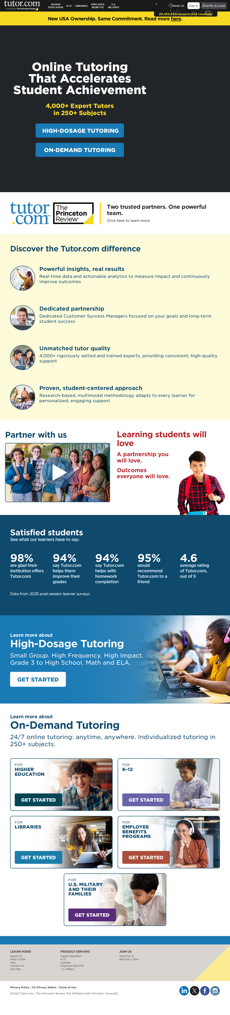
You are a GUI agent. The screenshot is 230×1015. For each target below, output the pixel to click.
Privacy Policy (19, 987)
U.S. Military (67, 969)
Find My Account (214, 5)
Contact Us (17, 965)
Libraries (81, 5)
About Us (178, 5)
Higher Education (55, 6)
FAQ (13, 962)
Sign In (193, 5)
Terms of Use (67, 987)
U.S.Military (113, 6)
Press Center (18, 959)
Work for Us (126, 956)
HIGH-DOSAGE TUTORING (80, 130)
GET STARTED (38, 679)
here (176, 18)
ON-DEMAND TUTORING (80, 150)
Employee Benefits (98, 6)
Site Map (15, 969)
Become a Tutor (129, 959)
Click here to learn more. (128, 220)
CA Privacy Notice (44, 987)
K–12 (69, 5)
